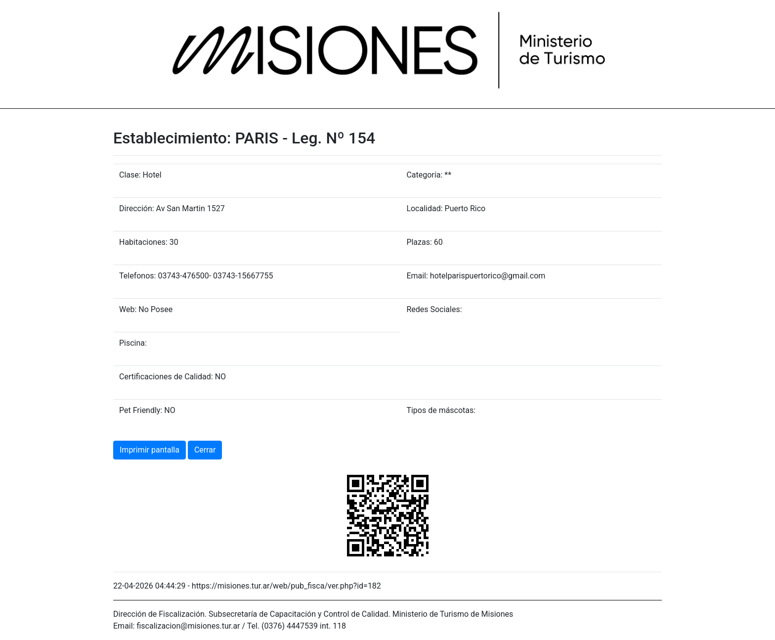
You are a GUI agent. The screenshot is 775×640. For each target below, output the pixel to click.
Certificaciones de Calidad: (166, 376)
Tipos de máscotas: (440, 410)
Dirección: (136, 208)
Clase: (130, 175)
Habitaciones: (143, 242)
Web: (127, 309)
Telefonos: (137, 275)
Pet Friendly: (140, 410)
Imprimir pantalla (149, 450)
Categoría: (424, 175)
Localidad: (424, 208)
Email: (417, 275)
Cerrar (205, 450)
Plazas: (418, 242)
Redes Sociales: (434, 309)
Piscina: (133, 343)
